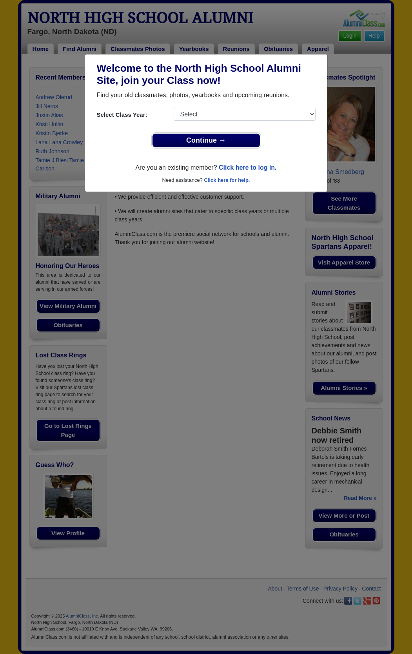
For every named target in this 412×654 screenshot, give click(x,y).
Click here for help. (227, 180)
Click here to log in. (248, 167)
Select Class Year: (122, 114)
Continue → (206, 140)
